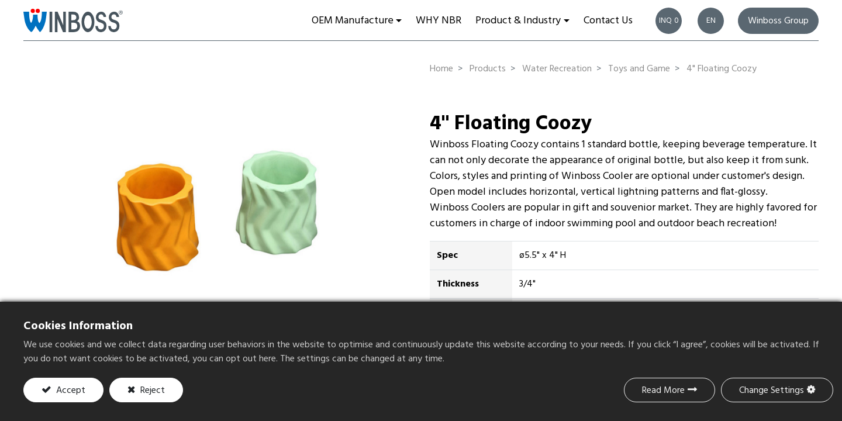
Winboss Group (778, 21)
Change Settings (771, 390)
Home (441, 69)
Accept (69, 390)
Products (488, 69)
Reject (151, 390)
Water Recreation (557, 69)
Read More (663, 390)
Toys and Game (639, 69)
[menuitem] (438, 20)
